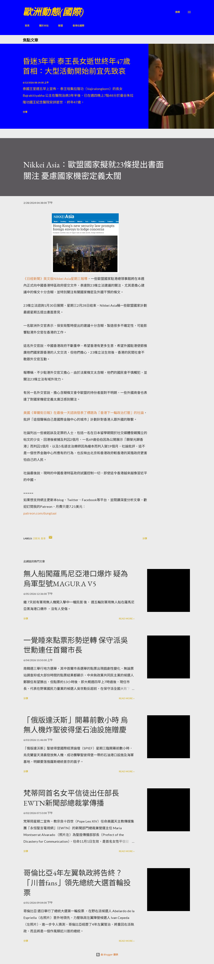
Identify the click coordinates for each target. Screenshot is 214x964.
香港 (43, 538)
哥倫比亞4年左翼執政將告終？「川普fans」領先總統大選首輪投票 (77, 882)
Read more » (126, 618)
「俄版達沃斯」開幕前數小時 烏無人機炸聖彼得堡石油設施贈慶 (75, 725)
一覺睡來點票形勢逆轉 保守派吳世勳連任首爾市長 (75, 645)
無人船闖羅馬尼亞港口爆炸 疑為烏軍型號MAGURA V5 (75, 578)
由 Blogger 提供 (107, 954)
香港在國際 (76, 25)
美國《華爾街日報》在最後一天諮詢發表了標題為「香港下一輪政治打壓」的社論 (83, 413)
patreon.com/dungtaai (40, 513)
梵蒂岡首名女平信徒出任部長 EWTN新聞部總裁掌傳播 (71, 798)
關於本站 (41, 25)
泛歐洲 (36, 538)
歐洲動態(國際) (53, 12)
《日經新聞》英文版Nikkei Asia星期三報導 (55, 279)
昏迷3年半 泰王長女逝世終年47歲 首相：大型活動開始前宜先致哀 (76, 66)
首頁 (25, 25)
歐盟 (58, 25)
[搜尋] (177, 12)
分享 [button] (25, 111)
